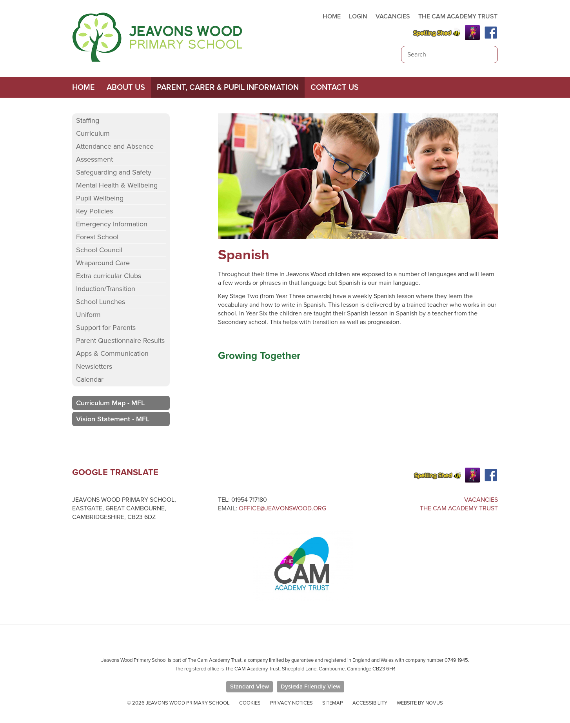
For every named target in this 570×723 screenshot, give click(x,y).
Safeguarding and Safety (113, 172)
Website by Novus (420, 703)
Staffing (87, 120)
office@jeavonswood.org (282, 508)
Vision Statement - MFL (112, 419)
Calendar (89, 379)
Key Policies (94, 211)
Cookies (250, 703)
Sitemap (332, 703)
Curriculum (93, 133)
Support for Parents (106, 327)
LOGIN (358, 16)
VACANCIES (393, 16)
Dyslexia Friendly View (310, 686)
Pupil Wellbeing (99, 198)
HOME (332, 16)
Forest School (97, 237)
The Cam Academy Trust (459, 508)
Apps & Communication (112, 353)
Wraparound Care (103, 263)
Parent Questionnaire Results (120, 340)
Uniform (88, 314)
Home (83, 87)
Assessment (94, 159)
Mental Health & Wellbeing (117, 185)
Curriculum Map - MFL (110, 403)
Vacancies (481, 500)
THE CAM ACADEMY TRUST (457, 16)
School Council (99, 250)
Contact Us (334, 87)
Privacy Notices (291, 703)
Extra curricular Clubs (108, 275)
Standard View (249, 686)
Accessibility (369, 703)
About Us (126, 87)
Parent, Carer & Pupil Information (228, 87)
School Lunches (100, 301)
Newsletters (94, 366)
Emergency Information (111, 224)
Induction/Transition (105, 288)
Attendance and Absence (115, 146)
